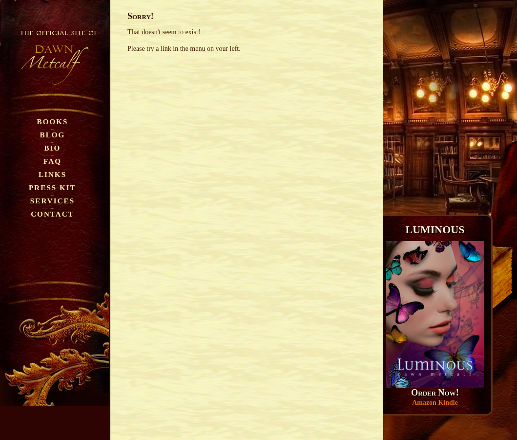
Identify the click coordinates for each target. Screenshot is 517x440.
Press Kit (52, 187)
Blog (52, 135)
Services (52, 201)
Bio (52, 148)
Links (52, 174)
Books (52, 121)
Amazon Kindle (435, 402)
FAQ (52, 161)
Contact (52, 214)
